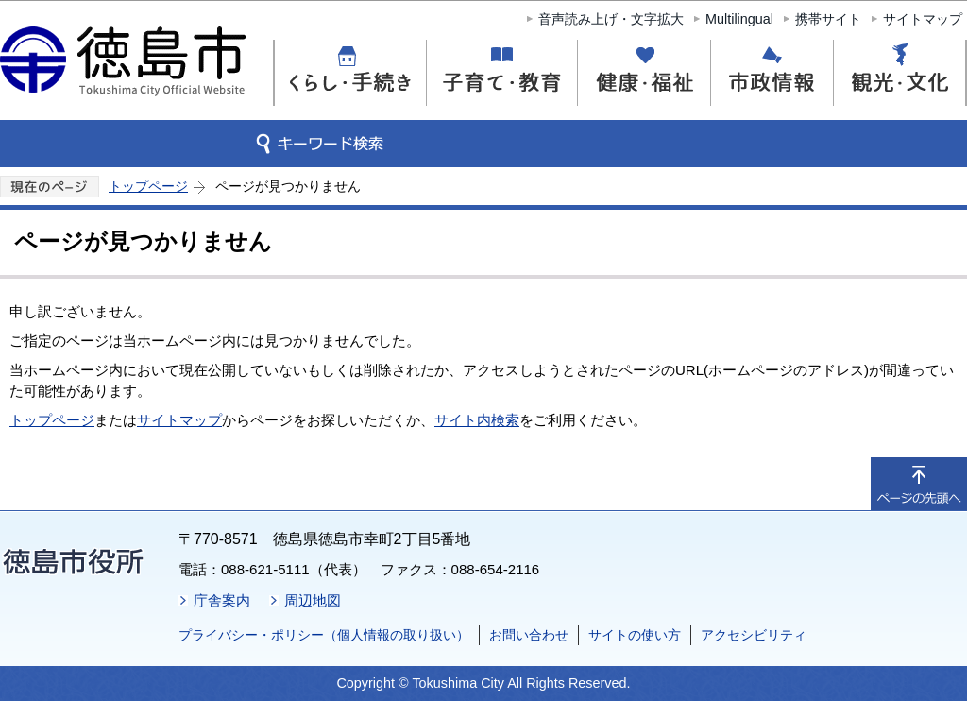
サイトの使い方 (634, 634)
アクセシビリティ (753, 634)
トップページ (148, 186)
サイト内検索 (476, 420)
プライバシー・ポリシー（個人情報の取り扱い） (323, 634)
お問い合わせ (528, 634)
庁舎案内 (222, 600)
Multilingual (739, 18)
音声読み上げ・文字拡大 (611, 18)
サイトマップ (922, 18)
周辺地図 (312, 600)
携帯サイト (828, 18)
